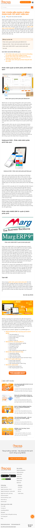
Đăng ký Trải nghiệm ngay (17, 458)
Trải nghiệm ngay (25, 2)
